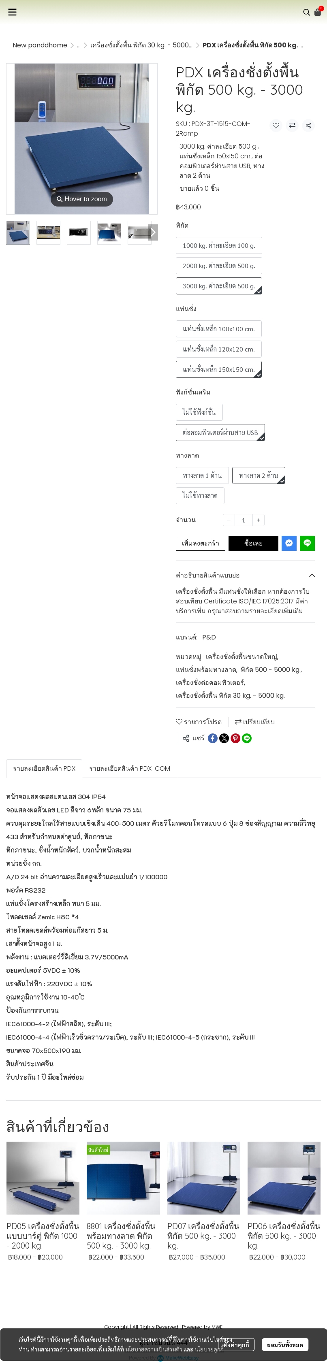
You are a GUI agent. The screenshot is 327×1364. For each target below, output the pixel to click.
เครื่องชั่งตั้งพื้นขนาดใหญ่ (242, 656)
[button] (306, 12)
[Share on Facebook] (213, 738)
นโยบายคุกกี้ (209, 1349)
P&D (209, 637)
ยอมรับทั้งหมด (285, 1344)
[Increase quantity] (258, 520)
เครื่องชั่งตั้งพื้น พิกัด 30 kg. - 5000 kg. (144, 45)
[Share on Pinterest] (235, 738)
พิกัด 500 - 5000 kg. (271, 669)
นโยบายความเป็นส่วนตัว (153, 1349)
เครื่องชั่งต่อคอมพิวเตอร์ (210, 682)
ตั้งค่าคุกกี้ (236, 1344)
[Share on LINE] (247, 738)
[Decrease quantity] (229, 520)
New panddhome (40, 45)
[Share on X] (224, 738)
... (79, 45)
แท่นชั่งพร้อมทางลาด (206, 669)
